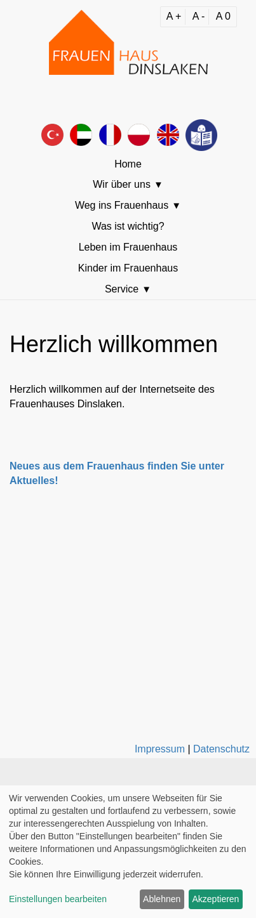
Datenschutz (221, 749)
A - (198, 16)
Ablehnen (161, 899)
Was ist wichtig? (127, 226)
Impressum (160, 749)
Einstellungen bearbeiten (58, 899)
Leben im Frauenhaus (128, 247)
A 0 (223, 16)
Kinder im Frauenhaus (128, 268)
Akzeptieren (215, 899)
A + (174, 16)
